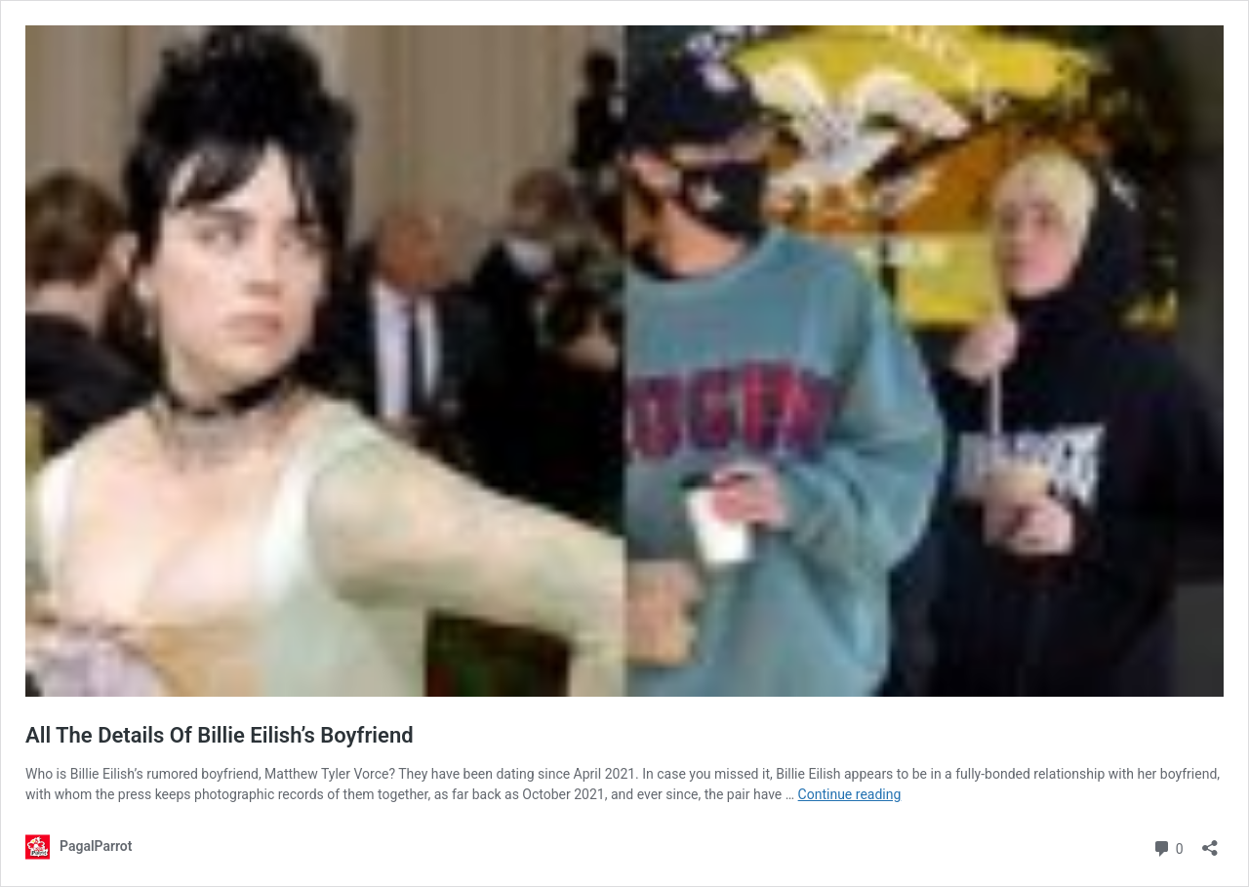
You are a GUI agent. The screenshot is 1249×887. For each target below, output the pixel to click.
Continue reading (850, 794)
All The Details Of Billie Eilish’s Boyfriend (219, 735)
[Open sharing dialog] (1210, 842)
